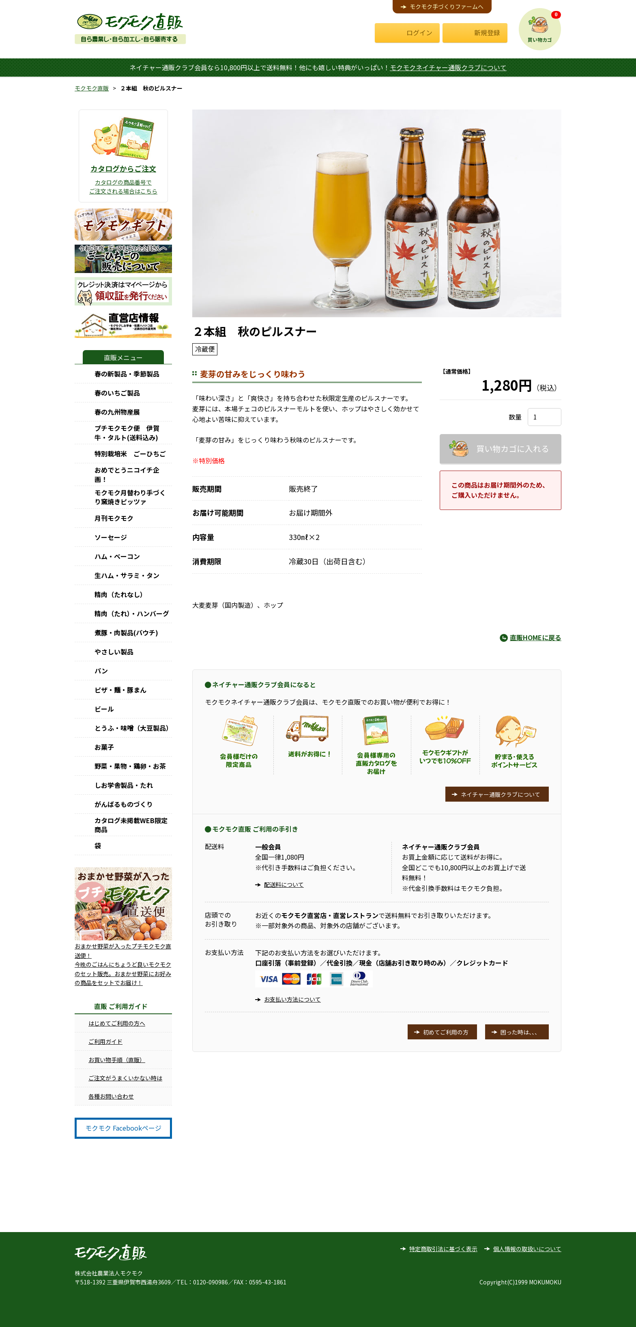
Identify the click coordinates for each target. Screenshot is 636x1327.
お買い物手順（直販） (116, 1060)
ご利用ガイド (105, 1041)
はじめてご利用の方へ (116, 1023)
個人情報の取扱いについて (527, 1249)
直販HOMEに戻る (535, 637)
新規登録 (487, 32)
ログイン (419, 32)
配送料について (284, 884)
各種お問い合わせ (111, 1096)
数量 (515, 417)
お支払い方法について (292, 999)
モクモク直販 (92, 88)
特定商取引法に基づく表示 (443, 1249)
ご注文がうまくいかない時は (125, 1078)
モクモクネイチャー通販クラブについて (448, 67)
